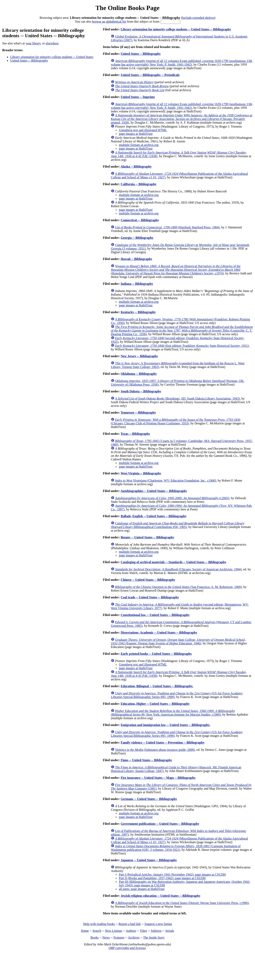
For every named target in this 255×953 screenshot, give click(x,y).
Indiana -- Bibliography (137, 283)
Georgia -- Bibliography (137, 237)
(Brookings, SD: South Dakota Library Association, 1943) (177, 398)
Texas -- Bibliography (135, 433)
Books (94, 937)
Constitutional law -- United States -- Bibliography (155, 615)
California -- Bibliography (139, 184)
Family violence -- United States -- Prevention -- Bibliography (162, 742)
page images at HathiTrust (136, 133)
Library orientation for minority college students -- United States (51, 57)
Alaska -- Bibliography (136, 166)
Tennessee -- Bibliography (138, 412)
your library (33, 43)
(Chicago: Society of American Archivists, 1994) (178, 569)
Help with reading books (99, 924)
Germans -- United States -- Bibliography (149, 799)
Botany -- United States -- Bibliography (147, 537)
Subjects (156, 930)
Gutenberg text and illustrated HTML (143, 130)
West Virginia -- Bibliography (141, 473)
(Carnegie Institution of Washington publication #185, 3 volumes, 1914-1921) (176, 847)
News (106, 937)
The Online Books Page (127, 7)
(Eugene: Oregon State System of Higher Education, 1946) (178, 641)
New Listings (113, 930)
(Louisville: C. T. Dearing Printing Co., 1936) (182, 330)
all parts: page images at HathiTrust (141, 889)
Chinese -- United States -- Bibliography (148, 579)
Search (97, 930)
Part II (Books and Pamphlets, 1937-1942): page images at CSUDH (162, 878)
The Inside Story (154, 937)
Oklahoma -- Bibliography (139, 373)
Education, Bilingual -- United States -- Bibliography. (157, 686)
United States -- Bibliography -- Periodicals (150, 75)
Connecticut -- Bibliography (140, 220)
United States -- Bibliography (29, 60)
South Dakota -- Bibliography (141, 391)
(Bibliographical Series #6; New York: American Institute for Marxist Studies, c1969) (173, 712)
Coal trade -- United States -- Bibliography (150, 597)
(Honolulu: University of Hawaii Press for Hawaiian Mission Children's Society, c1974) (176, 269)
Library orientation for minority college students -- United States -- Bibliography (176, 29)
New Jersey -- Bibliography (139, 356)
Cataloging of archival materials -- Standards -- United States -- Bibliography (173, 562)
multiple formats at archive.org (139, 145)
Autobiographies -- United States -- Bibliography (153, 491)
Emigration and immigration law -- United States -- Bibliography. (165, 725)
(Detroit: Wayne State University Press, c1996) (182, 903)
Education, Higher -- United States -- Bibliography (155, 703)
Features (118, 937)
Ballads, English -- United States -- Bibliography (154, 516)
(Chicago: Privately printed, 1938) (181, 119)
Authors (131, 930)
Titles (143, 930)
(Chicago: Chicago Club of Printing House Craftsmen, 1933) (175, 421)
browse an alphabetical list (109, 21)
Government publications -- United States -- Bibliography (160, 823)
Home (85, 930)
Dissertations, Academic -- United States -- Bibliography (159, 632)
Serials (169, 930)
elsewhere (52, 43)
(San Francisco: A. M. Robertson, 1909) (178, 587)
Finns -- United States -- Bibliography (146, 760)
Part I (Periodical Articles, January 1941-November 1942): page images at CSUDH (172, 874)
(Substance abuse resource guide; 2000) (155, 749)
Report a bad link (129, 924)
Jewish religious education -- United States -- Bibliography (160, 895)
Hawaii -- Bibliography (136, 259)
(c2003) (172, 498)
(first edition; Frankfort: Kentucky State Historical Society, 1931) (182, 345)
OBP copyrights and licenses (127, 948)
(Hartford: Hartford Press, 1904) (167, 227)
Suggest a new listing (158, 924)
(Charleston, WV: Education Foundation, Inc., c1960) (165, 480)
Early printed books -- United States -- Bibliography (156, 653)
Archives (134, 937)
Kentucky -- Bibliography (138, 312)
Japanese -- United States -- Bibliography (149, 860)
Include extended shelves (198, 17)
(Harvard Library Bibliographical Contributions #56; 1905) (177, 525)
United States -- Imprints (138, 97)
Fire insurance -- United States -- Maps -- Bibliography (158, 777)
